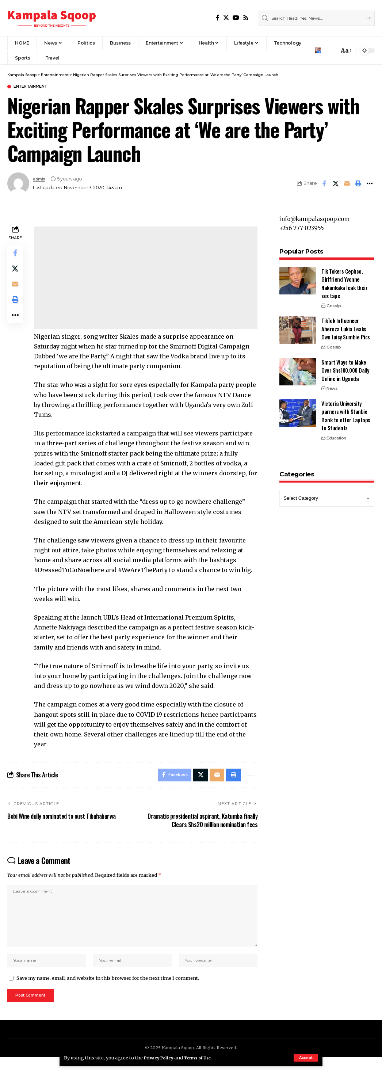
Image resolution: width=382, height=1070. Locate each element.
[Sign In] (318, 50)
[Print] (358, 184)
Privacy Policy (161, 1058)
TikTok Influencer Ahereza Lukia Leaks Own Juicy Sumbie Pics (345, 325)
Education (336, 434)
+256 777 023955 (302, 224)
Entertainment (35, 87)
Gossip (333, 302)
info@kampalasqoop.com (317, 214)
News (331, 385)
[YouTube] (236, 18)
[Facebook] (217, 18)
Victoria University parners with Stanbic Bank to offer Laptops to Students (345, 412)
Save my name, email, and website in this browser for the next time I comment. (107, 989)
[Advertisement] (146, 278)
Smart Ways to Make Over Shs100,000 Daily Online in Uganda (345, 367)
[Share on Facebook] (324, 184)
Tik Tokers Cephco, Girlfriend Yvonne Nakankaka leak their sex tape (344, 280)
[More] (369, 184)
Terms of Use (205, 1058)
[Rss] (246, 18)
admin (40, 180)
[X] (226, 18)
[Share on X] (336, 184)
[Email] (347, 184)
